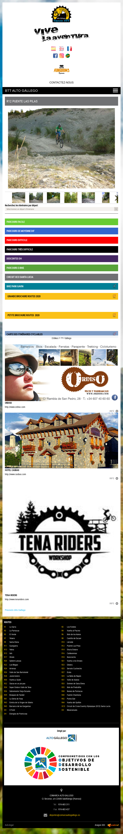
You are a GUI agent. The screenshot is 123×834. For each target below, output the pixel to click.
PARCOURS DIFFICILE (17, 240)
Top (1, 829)
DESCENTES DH (14, 258)
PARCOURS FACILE (16, 221)
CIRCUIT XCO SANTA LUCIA (20, 277)
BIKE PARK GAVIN (61, 286)
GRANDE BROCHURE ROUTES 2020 (61, 296)
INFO (113, 411)
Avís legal (9, 824)
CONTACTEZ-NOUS (61, 82)
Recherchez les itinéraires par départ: (21, 205)
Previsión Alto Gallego (15, 610)
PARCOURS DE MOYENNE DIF (20, 231)
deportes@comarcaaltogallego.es (65, 815)
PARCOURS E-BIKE (15, 267)
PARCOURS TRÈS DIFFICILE (20, 249)
